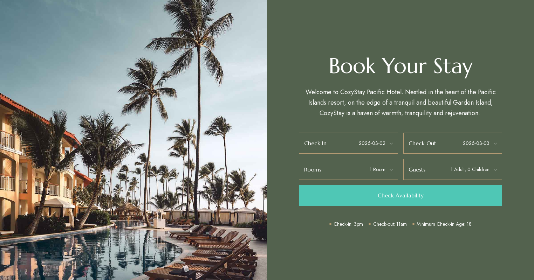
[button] (400, 195)
